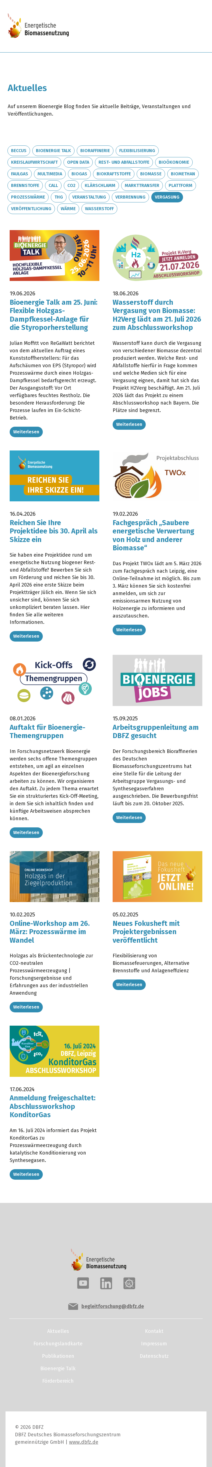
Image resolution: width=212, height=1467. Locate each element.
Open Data (78, 162)
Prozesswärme (28, 197)
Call (53, 185)
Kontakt (154, 1331)
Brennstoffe (25, 185)
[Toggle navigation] (185, 26)
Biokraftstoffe (114, 173)
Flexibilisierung (137, 150)
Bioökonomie (174, 162)
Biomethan (183, 173)
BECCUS (18, 150)
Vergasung (167, 197)
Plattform (180, 185)
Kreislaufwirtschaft (34, 162)
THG (58, 197)
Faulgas (19, 173)
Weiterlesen (26, 431)
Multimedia (50, 173)
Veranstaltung (89, 197)
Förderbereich (58, 1381)
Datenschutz (154, 1356)
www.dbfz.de (83, 1442)
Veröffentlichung (31, 208)
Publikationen (58, 1356)
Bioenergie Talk (53, 150)
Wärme (68, 208)
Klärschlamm (100, 185)
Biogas (79, 173)
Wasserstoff (99, 208)
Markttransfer (142, 185)
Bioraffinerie (95, 150)
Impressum (154, 1344)
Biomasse (150, 173)
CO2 (71, 185)
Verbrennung (130, 197)
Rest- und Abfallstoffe (124, 162)
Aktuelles (58, 1331)
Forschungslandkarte (58, 1344)
